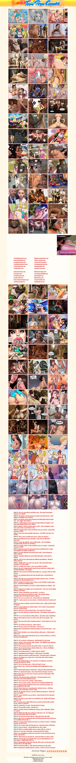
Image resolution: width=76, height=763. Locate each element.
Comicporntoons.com (19, 266)
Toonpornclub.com (39, 266)
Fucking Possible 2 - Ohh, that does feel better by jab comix (34, 745)
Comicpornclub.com (19, 281)
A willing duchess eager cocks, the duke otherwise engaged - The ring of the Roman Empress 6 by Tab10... (33, 523)
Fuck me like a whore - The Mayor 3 (28, 707)
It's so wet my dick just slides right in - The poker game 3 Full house (37, 615)
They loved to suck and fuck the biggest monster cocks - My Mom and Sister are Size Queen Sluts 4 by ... (34, 579)
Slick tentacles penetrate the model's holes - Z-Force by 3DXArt (35, 645)
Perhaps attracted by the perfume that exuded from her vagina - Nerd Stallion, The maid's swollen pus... (33, 549)
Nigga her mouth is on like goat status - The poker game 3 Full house (37, 655)
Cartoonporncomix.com (40, 264)
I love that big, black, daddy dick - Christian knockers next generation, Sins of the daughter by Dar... (32, 677)
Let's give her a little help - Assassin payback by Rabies (33, 731)
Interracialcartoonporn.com (21, 279)
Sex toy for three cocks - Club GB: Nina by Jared (31, 664)
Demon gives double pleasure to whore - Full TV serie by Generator (36, 747)
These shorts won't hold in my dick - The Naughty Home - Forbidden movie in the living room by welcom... (32, 595)
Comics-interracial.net (40, 262)
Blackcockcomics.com (40, 271)
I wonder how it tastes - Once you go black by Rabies (32, 566)
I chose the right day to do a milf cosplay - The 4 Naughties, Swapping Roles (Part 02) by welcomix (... (32, 542)
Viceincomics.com (18, 268)
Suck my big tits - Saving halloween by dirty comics (32, 727)
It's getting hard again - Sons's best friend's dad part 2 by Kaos (35, 671)
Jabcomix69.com (38, 275)
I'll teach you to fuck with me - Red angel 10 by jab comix (34, 716)
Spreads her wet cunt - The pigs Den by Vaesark (31, 705)
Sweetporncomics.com (20, 262)
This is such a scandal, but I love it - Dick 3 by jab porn (33, 536)
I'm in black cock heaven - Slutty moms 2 (29, 624)
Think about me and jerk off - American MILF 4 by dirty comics (36, 736)
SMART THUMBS (41, 755)
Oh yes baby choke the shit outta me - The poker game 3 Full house (36, 725)
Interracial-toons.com (19, 271)
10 (65, 751)
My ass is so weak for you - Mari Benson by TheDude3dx (33, 598)
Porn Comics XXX (53, 7)
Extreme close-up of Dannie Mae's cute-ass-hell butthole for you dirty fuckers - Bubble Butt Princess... (33, 739)
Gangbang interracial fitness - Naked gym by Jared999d (33, 653)
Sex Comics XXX (60, 7)
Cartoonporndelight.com (41, 273)
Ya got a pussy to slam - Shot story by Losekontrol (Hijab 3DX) (35, 682)
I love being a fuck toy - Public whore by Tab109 (31, 651)
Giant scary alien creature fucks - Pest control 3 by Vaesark (34, 610)
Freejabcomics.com (19, 275)
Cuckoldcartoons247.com (20, 264)
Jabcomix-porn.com (39, 268)
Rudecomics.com (38, 277)
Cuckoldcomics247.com (20, 258)
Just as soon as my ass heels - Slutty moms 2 (30, 680)
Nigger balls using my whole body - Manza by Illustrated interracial (36, 669)
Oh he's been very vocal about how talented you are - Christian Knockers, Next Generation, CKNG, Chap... (33, 688)
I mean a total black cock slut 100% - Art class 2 (31, 592)
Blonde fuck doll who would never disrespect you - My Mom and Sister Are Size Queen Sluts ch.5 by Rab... (34, 713)
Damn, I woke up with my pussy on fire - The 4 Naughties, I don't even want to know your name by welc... (34, 527)
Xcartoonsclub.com (39, 279)
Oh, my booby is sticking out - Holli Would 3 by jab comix (34, 640)
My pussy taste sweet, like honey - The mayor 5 (31, 626)
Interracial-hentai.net (19, 260)
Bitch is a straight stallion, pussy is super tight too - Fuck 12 (34, 729)
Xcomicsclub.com (18, 277)
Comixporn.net (18, 273)
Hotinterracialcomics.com (41, 258)
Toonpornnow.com (39, 281)
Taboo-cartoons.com (39, 260)
